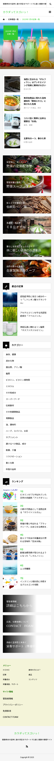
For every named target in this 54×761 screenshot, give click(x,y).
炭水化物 (10, 361)
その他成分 (11, 393)
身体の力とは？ (35, 670)
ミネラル (10, 386)
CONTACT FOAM (10, 717)
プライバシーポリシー (13, 705)
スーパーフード (13, 399)
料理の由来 (11, 469)
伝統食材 (10, 405)
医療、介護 (11, 450)
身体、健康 (11, 354)
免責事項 (7, 711)
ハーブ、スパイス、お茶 (17, 431)
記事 (4, 675)
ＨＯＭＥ (6, 670)
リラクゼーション (14, 456)
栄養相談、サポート (10, 684)
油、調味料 (11, 424)
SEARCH (50, 3)
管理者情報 (8, 698)
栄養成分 (6, 680)
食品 (30, 675)
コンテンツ (33, 680)
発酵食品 (10, 418)
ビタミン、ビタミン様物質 (18, 380)
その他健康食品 (13, 412)
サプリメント (12, 437)
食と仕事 (10, 463)
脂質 (8, 373)
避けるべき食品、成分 (16, 444)
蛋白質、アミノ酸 (14, 367)
